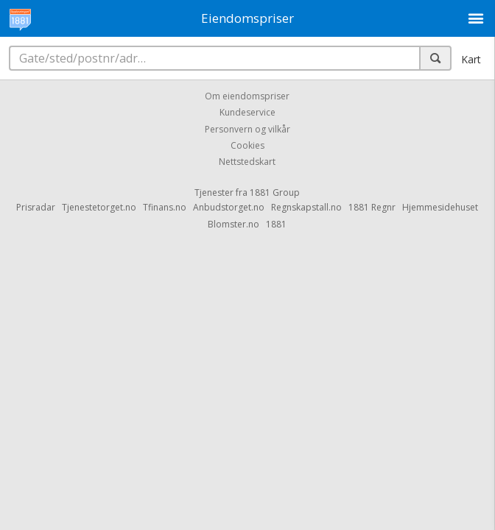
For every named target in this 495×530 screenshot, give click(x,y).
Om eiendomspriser (247, 96)
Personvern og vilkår (247, 129)
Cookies (247, 145)
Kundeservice (247, 113)
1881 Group (275, 192)
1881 (276, 224)
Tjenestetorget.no (99, 207)
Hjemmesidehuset (440, 207)
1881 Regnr (372, 207)
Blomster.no (233, 224)
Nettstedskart (247, 162)
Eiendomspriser (247, 18)
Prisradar (35, 207)
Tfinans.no (164, 207)
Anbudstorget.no (228, 207)
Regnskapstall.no (306, 207)
